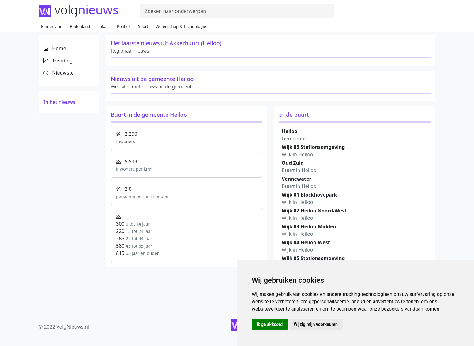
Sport (143, 26)
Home (54, 48)
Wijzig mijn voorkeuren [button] (316, 324)
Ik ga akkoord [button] (270, 324)
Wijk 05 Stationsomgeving (313, 147)
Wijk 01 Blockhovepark (309, 194)
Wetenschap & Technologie (181, 26)
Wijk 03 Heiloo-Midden (309, 226)
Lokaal (104, 26)
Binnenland (51, 26)
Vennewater (296, 178)
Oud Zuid (293, 163)
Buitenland (80, 26)
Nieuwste (58, 72)
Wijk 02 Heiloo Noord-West (314, 210)
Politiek (124, 26)
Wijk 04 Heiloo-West (306, 242)
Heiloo (289, 131)
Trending (58, 60)
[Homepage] (85, 10)
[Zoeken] (237, 11)
